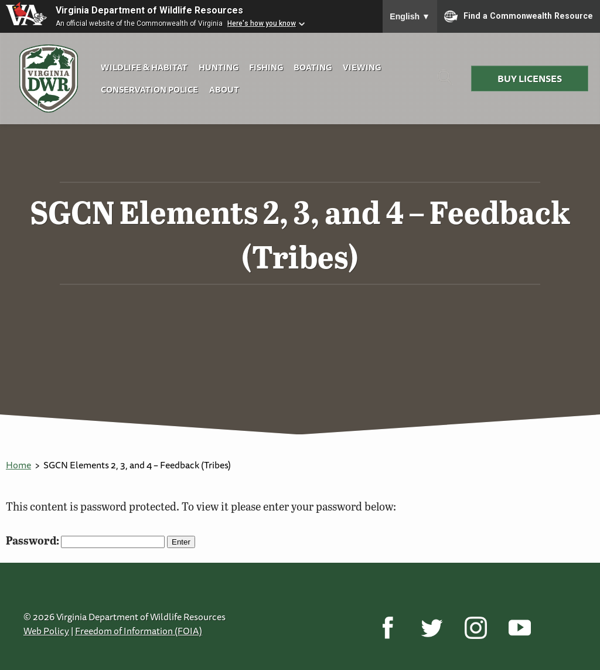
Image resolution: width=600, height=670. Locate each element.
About (224, 89)
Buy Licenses (529, 78)
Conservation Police (149, 89)
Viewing (362, 67)
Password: (85, 540)
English (410, 16)
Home (18, 464)
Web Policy (46, 630)
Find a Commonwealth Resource (518, 16)
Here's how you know (261, 23)
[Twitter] (432, 627)
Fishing (266, 67)
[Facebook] (388, 627)
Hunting (218, 67)
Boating (313, 67)
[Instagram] (475, 627)
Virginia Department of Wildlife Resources (149, 10)
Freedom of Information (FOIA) (138, 630)
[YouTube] (519, 627)
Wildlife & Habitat (144, 67)
